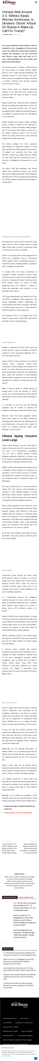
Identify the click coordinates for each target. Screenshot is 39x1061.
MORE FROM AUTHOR (26, 897)
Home (4, 7)
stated (15, 751)
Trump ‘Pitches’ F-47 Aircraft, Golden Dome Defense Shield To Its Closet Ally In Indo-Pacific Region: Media (9, 848)
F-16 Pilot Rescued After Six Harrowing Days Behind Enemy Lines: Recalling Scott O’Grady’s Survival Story (18, 985)
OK (35, 1058)
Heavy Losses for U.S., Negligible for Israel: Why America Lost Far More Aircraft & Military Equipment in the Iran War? (25, 920)
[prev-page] (3, 942)
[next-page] (6, 942)
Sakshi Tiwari (8, 34)
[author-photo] (20, 871)
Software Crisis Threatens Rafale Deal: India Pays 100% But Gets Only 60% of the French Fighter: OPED (19, 977)
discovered (6, 454)
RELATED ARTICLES (9, 897)
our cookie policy (6, 1056)
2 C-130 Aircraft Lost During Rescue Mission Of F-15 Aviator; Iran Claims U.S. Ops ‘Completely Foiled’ (19, 954)
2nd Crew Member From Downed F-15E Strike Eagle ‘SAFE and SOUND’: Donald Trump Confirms (19, 969)
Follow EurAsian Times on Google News (18, 813)
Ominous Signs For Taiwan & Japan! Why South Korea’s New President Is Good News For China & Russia (28, 848)
